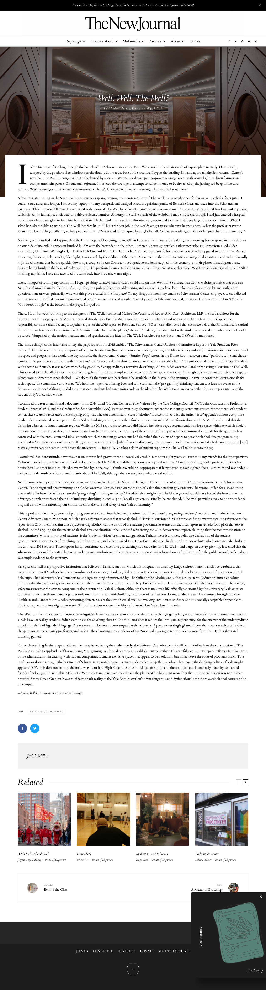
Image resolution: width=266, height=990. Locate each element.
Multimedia (131, 41)
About (175, 41)
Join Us (82, 951)
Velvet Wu (82, 860)
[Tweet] (34, 728)
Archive (155, 41)
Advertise (126, 951)
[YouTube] (249, 41)
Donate (195, 41)
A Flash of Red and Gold (33, 854)
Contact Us (103, 951)
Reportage (73, 41)
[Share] (22, 728)
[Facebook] (229, 41)
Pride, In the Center (207, 854)
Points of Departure (132, 109)
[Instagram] (242, 41)
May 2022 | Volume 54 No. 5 (47, 711)
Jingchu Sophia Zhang (29, 860)
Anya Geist (142, 860)
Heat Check (84, 854)
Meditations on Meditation (152, 854)
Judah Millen (111, 109)
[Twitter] (235, 41)
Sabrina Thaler (203, 860)
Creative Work (102, 41)
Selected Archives (174, 951)
